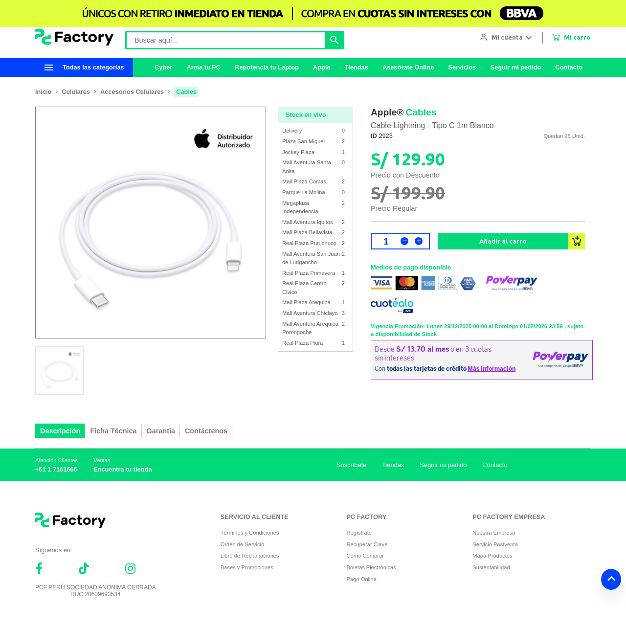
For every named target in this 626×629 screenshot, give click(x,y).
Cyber (163, 67)
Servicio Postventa (495, 544)
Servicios (462, 67)
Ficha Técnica (113, 431)
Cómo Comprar (364, 556)
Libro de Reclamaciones (250, 556)
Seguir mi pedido (515, 67)
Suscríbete (351, 465)
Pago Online (361, 579)
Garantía (161, 431)
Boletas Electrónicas (371, 567)
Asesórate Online (408, 67)
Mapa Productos (492, 556)
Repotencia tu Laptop (267, 67)
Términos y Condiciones (250, 533)
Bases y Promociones (247, 567)
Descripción (60, 431)
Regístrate (359, 533)
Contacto (568, 67)
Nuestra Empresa (493, 533)
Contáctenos (206, 431)
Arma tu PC (203, 67)
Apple (322, 67)
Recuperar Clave (366, 544)
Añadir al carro (503, 241)
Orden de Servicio (243, 544)
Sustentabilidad (491, 567)
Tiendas (356, 67)
